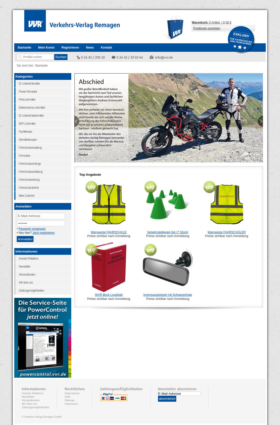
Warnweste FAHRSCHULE (109, 232)
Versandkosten (31, 400)
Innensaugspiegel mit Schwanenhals (168, 295)
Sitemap (69, 400)
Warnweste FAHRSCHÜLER (227, 232)
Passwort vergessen (32, 229)
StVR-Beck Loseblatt (109, 295)
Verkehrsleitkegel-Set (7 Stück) (167, 232)
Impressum (71, 403)
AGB (67, 396)
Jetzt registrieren (43, 233)
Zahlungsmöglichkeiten (35, 407)
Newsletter (28, 396)
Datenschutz (72, 393)
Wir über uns (29, 403)
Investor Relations (32, 393)
